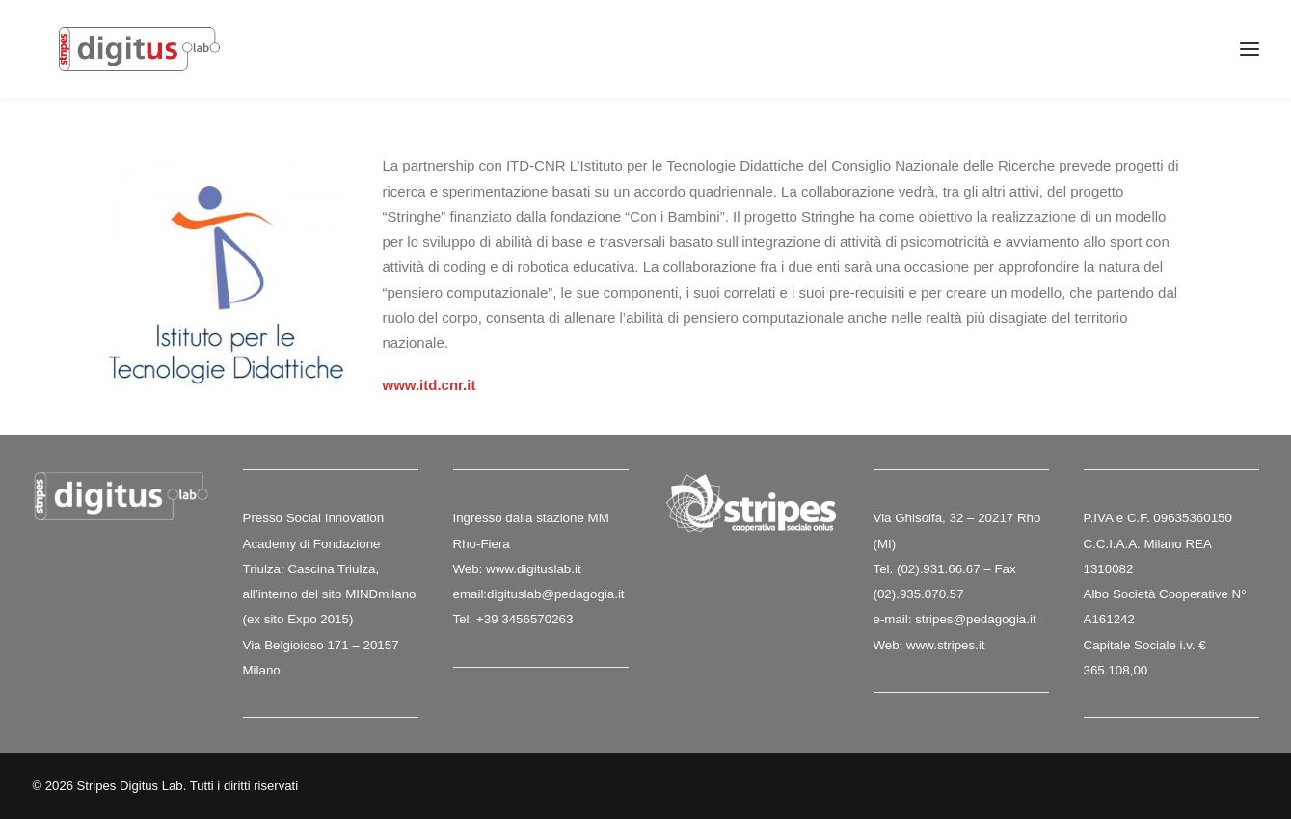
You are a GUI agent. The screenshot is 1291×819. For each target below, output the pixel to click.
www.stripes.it (945, 645)
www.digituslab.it (531, 569)
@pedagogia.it (582, 594)
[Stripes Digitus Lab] (151, 59)
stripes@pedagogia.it (975, 619)
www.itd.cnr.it (429, 386)
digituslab (514, 594)
